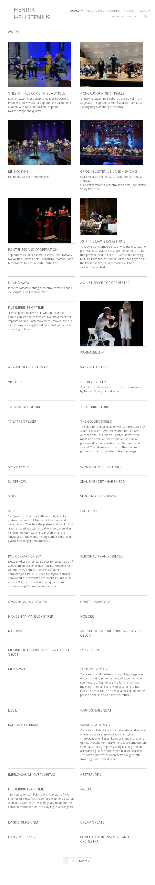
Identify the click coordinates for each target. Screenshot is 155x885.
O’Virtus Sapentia (95, 602)
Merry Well (17, 669)
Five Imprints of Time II (27, 307)
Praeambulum (92, 352)
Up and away (18, 283)
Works (75, 10)
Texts (142, 10)
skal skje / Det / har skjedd (102, 481)
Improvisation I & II (96, 725)
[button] (82, 11)
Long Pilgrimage (94, 669)
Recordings (95, 10)
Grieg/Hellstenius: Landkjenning (108, 171)
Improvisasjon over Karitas (31, 774)
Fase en (86, 789)
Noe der (87, 616)
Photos (117, 16)
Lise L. (12, 710)
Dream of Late (92, 822)
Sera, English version (98, 496)
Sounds (114, 10)
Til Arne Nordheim (24, 407)
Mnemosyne (18, 171)
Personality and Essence (101, 556)
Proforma (88, 511)
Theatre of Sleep (22, 421)
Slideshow (17, 481)
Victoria (15, 382)
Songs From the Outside (101, 467)
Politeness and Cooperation (33, 249)
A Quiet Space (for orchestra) (105, 283)
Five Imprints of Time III (27, 789)
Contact (134, 16)
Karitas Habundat (96, 710)
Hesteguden (90, 774)
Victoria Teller (93, 367)
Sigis (12, 496)
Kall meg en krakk (23, 725)
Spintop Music (20, 467)
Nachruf (15, 631)
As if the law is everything (103, 241)
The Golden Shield (96, 421)
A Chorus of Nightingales (102, 93)
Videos (129, 10)
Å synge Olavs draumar (28, 367)
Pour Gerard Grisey (24, 556)
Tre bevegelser (93, 382)
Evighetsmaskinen (23, 822)
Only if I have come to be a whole (36, 93)
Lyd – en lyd (90, 650)
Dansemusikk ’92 (21, 837)
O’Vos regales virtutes (27, 602)
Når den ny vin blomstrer (30, 616)
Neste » (84, 861)
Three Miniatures (95, 407)
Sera (12, 511)
